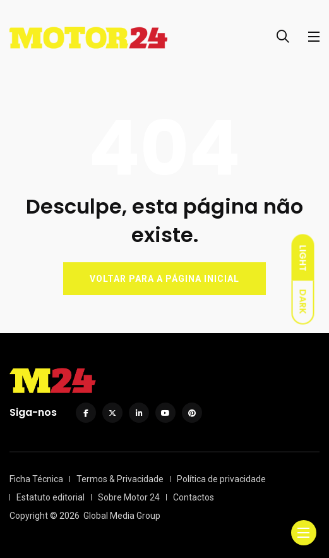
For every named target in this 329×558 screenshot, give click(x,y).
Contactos (193, 497)
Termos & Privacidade (120, 479)
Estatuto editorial (50, 497)
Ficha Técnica (36, 479)
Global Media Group (121, 516)
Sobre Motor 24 (129, 497)
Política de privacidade (221, 479)
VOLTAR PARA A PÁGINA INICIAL (164, 279)
